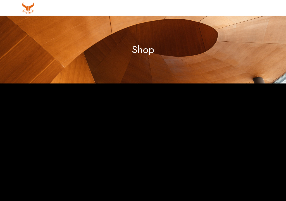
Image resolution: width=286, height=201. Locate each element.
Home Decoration (250, 101)
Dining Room (179, 101)
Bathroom (36, 101)
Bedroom (107, 101)
